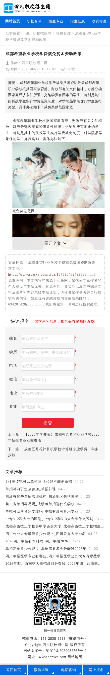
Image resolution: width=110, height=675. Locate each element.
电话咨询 (68, 670)
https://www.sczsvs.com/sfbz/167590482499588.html (51, 274)
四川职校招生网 (38, 33)
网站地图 (74, 657)
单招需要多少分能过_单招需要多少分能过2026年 (46, 549)
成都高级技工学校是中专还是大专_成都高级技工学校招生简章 (57, 526)
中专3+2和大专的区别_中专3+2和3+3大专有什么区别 (49, 519)
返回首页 (13, 670)
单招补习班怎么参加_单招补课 (31, 489)
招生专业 (56, 21)
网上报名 (96, 670)
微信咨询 (41, 670)
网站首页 (12, 21)
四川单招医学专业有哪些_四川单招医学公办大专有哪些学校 (55, 556)
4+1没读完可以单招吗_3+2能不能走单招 (39, 482)
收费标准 (99, 21)
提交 (47, 422)
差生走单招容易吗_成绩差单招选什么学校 (40, 504)
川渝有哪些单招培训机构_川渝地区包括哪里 (42, 496)
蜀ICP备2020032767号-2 (66, 651)
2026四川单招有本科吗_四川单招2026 (37, 541)
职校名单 (34, 21)
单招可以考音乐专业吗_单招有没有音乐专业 (42, 511)
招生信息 (77, 21)
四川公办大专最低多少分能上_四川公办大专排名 (46, 534)
